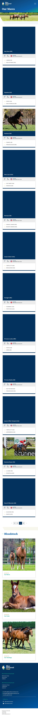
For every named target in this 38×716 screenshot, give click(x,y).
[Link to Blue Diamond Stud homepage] (6, 3)
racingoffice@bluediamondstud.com (11, 693)
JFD (9, 714)
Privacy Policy (4, 712)
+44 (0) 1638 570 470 (7, 695)
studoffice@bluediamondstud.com (10, 692)
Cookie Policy (4, 711)
